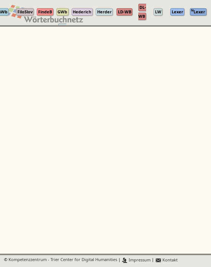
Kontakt (166, 260)
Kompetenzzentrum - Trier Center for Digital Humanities (63, 260)
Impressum (136, 260)
